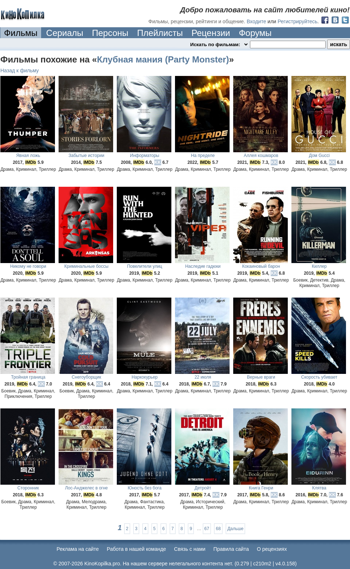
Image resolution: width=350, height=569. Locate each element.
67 (206, 528)
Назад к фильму (19, 70)
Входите (256, 21)
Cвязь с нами (189, 549)
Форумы (255, 33)
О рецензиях (272, 549)
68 (218, 528)
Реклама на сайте (78, 549)
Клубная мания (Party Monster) (163, 59)
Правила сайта (231, 549)
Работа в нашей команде (136, 549)
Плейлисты (160, 33)
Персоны (110, 33)
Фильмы (20, 33)
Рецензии (210, 33)
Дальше (235, 528)
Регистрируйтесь (297, 21)
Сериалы (64, 33)
